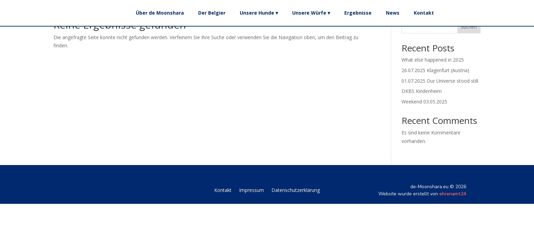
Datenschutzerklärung (295, 190)
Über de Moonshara (160, 13)
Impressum (251, 190)
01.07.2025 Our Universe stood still (440, 81)
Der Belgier (211, 13)
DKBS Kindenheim (422, 91)
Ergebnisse (358, 13)
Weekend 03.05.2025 (424, 101)
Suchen (469, 26)
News (392, 13)
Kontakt (424, 13)
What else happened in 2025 (433, 59)
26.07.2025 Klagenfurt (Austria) (435, 70)
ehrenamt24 (452, 194)
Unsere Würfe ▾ (311, 13)
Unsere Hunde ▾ (259, 13)
